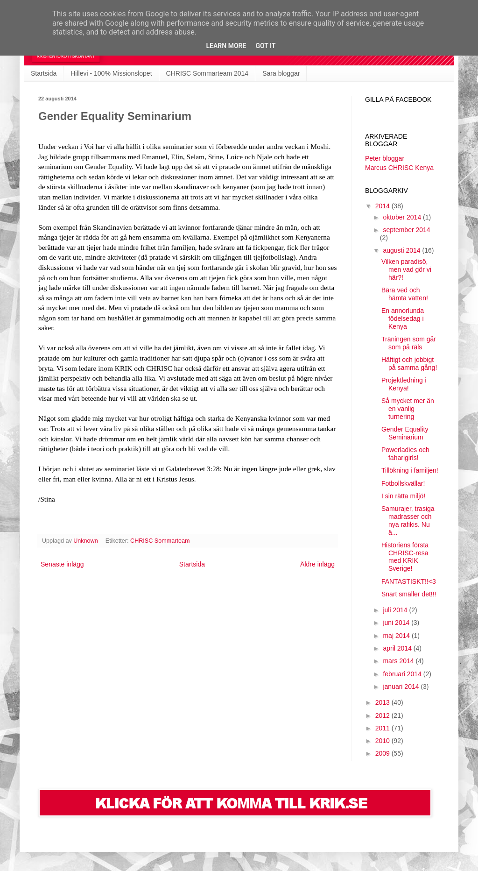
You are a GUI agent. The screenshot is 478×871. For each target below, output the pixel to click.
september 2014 (406, 230)
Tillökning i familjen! (409, 470)
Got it (265, 46)
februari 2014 (403, 674)
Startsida (43, 73)
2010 (383, 740)
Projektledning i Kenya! (403, 384)
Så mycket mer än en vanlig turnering (407, 408)
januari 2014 (402, 686)
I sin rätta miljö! (403, 496)
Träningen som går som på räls (408, 343)
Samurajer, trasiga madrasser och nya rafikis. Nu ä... (408, 520)
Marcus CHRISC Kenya (399, 167)
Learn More (226, 46)
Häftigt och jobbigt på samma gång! (409, 363)
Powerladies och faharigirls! (405, 453)
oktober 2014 (403, 217)
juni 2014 (397, 622)
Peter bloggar (384, 158)
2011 (383, 728)
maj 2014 (397, 635)
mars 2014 (399, 661)
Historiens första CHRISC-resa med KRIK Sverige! (405, 556)
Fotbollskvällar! (403, 483)
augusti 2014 (402, 250)
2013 (383, 702)
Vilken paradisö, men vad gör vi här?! (406, 269)
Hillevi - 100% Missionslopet (111, 73)
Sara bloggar (281, 73)
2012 (383, 715)
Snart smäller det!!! (408, 594)
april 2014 (398, 648)
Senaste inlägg (62, 564)
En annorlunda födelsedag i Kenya (402, 318)
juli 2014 (396, 610)
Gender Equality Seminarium (404, 433)
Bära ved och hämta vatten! (404, 294)
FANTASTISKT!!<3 (408, 581)
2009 (383, 753)
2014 (383, 206)
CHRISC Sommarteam (160, 541)
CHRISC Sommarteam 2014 (207, 73)
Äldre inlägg (317, 564)
